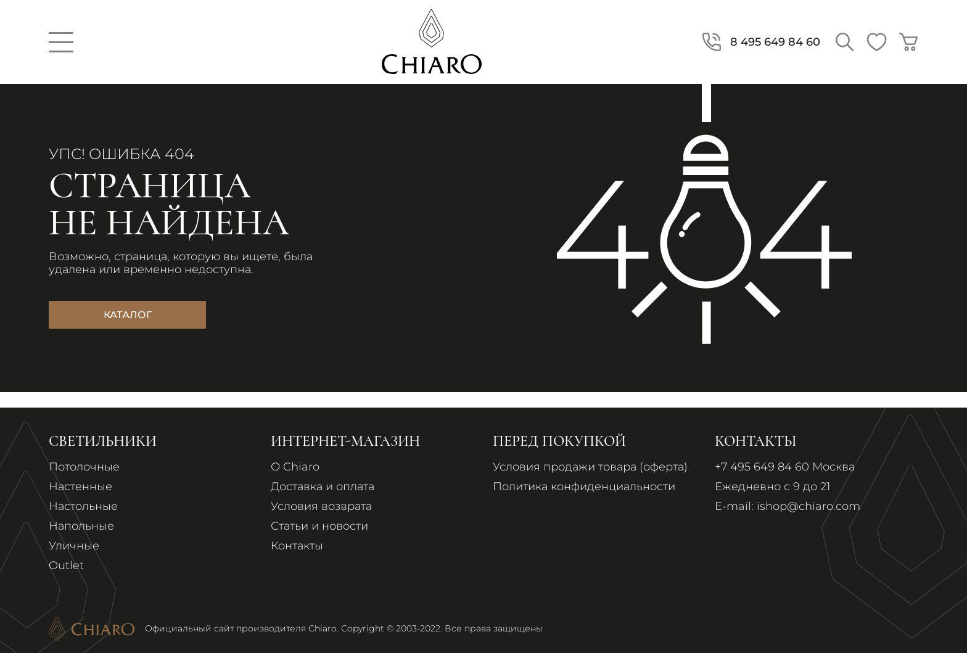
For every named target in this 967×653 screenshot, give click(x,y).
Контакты (297, 545)
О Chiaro (295, 467)
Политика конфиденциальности (584, 486)
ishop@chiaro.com (808, 506)
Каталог (128, 315)
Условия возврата (321, 506)
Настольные (83, 506)
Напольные (81, 526)
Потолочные (84, 467)
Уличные (74, 545)
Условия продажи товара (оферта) (590, 467)
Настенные (80, 486)
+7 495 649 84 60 (762, 467)
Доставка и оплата (322, 486)
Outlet (66, 565)
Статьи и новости (319, 526)
